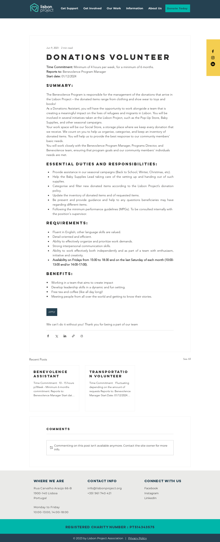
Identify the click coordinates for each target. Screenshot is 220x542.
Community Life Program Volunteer (137, 25)
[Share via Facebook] (48, 336)
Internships (72, 25)
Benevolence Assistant (51, 374)
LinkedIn (150, 498)
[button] (135, 8)
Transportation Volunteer (108, 374)
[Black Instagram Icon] (213, 58)
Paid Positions (96, 25)
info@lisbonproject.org (104, 488)
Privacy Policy (137, 538)
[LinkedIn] (213, 64)
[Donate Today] (177, 8)
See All (187, 358)
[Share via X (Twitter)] (56, 336)
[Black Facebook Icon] (213, 51)
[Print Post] (81, 336)
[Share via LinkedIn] (65, 336)
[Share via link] (73, 336)
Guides (52, 25)
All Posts (35, 25)
